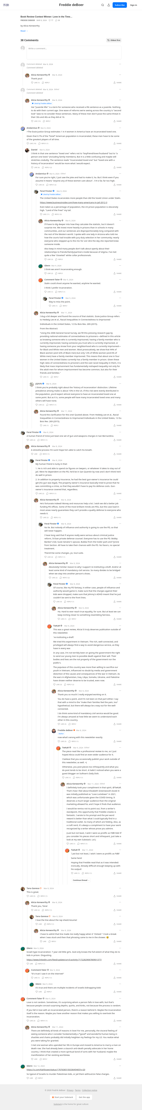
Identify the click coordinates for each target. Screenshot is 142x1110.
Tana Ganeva (33, 888)
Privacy (70, 1090)
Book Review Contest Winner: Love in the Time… (46, 17)
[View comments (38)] (57, 20)
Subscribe (120, 5)
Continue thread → (81, 880)
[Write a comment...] (74, 52)
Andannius (32, 127)
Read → (24, 30)
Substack (58, 1104)
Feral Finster (46, 191)
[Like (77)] (51, 20)
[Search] (102, 5)
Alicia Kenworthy (39, 74)
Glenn (47, 265)
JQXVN (39, 383)
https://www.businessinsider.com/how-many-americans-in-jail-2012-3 (73, 202)
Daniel (34, 149)
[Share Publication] (108, 5)
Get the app (84, 1097)
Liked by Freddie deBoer (42, 103)
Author (61, 734)
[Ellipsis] (120, 64)
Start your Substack (62, 1097)
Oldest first (113, 40)
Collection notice (89, 1090)
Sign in (133, 5)
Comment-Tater (52, 279)
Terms (78, 1090)
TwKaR (56, 625)
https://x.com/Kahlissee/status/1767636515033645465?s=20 (56, 1069)
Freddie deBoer (28, 20)
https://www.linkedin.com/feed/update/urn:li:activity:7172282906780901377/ (64, 959)
